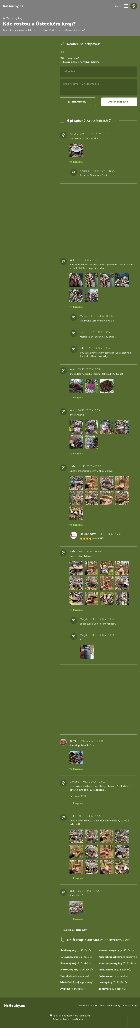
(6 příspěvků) (113, 976)
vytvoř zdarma (91, 61)
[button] (125, 6)
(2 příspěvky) (116, 950)
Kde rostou (92, 1005)
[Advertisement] (28, 92)
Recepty (115, 1005)
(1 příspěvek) (118, 956)
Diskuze (126, 1005)
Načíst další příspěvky (74, 929)
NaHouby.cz (13, 6)
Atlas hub (105, 1005)
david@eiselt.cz (79, 1019)
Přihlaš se (65, 61)
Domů (81, 1005)
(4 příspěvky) (76, 982)
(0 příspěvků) (75, 950)
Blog (134, 1005)
